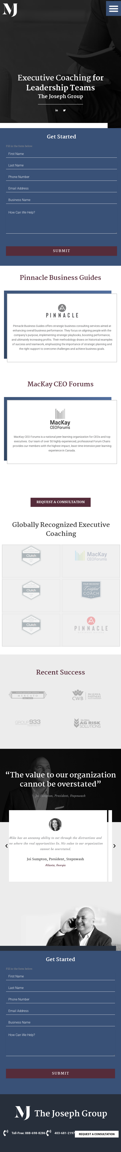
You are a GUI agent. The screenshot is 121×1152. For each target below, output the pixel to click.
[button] (113, 8)
